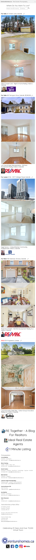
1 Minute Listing (18, 449)
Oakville (3, 85)
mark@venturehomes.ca (14, 501)
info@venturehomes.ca (6, 514)
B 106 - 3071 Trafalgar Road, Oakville (16, 177)
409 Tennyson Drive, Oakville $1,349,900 (16, 95)
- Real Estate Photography (14, 1)
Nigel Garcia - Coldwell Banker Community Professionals (14, 247)
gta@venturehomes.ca (14, 489)
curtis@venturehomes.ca (15, 460)
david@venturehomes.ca (14, 472)
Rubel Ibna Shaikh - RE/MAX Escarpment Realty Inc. (17, 329)
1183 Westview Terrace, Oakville (14, 259)
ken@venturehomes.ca (14, 495)
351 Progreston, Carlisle (10, 340)
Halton (30, 84)
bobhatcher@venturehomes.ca (16, 477)
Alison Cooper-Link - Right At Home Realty (14, 84)
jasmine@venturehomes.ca (14, 483)
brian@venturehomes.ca (14, 466)
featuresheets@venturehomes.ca (9, 521)
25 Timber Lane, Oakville (12, 14)
